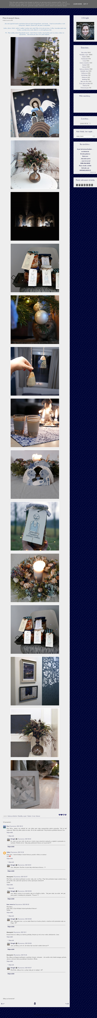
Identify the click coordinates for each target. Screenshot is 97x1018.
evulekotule (85, 151)
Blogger (60, 1015)
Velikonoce (84, 73)
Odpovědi (11, 836)
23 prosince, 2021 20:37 (20, 876)
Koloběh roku (84, 71)
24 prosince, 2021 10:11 (20, 932)
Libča (8, 852)
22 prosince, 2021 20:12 (16, 826)
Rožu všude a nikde (85, 165)
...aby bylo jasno (85, 158)
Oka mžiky (84, 52)
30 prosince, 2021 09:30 (25, 891)
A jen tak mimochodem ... (85, 149)
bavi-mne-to (11, 904)
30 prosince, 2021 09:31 (24, 865)
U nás (33, 816)
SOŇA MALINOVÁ (85, 163)
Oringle (13, 839)
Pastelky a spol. (22, 816)
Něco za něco (84, 81)
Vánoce (38, 816)
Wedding (84, 79)
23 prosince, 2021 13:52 (17, 852)
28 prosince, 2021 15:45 (20, 955)
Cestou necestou (84, 63)
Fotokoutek (84, 58)
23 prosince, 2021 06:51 (24, 839)
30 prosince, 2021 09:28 (25, 919)
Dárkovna (84, 77)
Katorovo (85, 156)
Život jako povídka (84, 83)
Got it (86, 4)
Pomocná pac (85, 87)
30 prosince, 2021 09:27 (25, 967)
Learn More (77, 4)
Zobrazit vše (93, 172)
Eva (8, 826)
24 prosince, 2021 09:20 (22, 904)
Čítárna (85, 85)
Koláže (84, 65)
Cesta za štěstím (12, 816)
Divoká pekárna (85, 154)
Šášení (29, 816)
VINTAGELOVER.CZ (85, 170)
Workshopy (84, 75)
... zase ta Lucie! (85, 161)
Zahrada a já (85, 168)
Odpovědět (10, 832)
